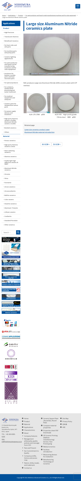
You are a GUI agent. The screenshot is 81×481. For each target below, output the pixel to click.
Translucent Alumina (11, 37)
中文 (63, 427)
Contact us (28, 468)
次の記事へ (57, 144)
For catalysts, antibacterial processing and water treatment (10, 89)
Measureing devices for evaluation (50, 456)
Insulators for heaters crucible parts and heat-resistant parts (9, 75)
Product (6, 28)
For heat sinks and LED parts (10, 46)
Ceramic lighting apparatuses (10, 57)
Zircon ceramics (9, 187)
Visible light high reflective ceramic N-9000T (11, 162)
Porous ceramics (10, 140)
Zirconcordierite (10, 191)
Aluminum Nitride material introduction (39, 132)
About (26, 433)
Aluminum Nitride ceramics (10, 169)
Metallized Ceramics (11, 41)
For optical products (11, 83)
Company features (30, 436)
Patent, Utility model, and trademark (31, 464)
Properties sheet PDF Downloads (50, 432)
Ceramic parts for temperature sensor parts (11, 105)
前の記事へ (46, 144)
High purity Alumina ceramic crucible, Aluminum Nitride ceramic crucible (11, 121)
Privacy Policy (67, 421)
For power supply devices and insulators (10, 112)
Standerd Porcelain (11, 220)
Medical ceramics (49, 447)
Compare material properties (49, 427)
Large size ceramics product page (37, 129)
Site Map (65, 418)
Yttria (6, 178)
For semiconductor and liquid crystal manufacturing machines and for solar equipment (10, 66)
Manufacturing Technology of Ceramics (48, 462)
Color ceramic (9, 199)
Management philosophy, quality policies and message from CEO (31, 442)
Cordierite (7, 216)
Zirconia (7, 174)
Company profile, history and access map (30, 458)
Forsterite (7, 183)
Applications (9, 23)
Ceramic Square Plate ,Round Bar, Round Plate (50, 420)
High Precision (9, 32)
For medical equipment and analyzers (9, 97)
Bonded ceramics (10, 128)
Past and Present (30, 448)
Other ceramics (9, 225)
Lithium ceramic (10, 212)
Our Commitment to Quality (31, 452)
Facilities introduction (47, 451)
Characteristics (29, 430)
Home (26, 418)
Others (6, 132)
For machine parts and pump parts (10, 52)
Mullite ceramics (10, 195)
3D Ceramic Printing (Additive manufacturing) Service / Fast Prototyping (50, 440)
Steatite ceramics (10, 204)
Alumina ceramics (10, 156)
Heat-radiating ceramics (9, 151)
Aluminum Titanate (11, 208)
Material (6, 136)
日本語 (64, 424)
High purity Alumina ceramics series (11, 145)
